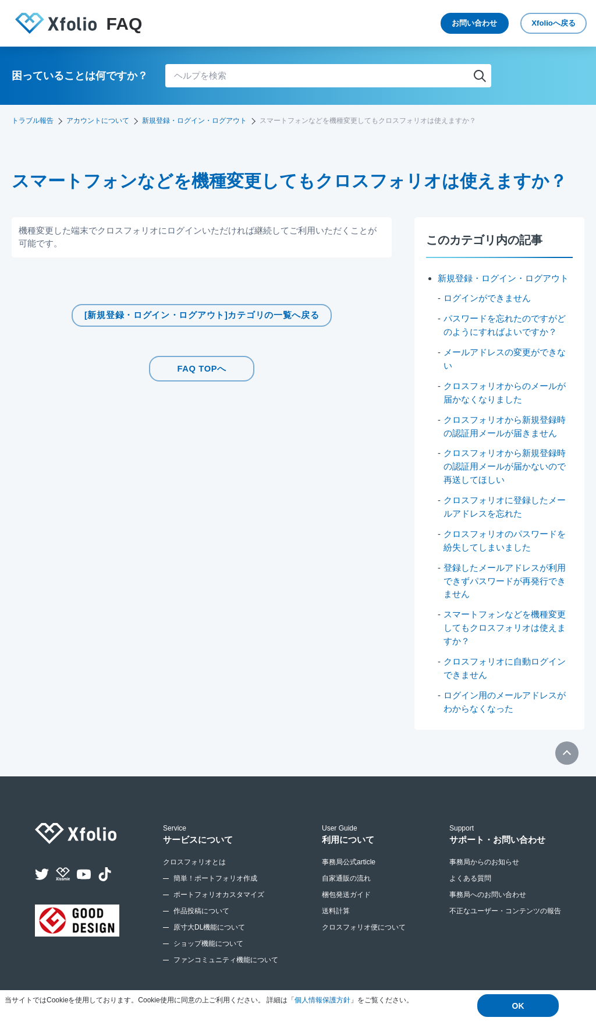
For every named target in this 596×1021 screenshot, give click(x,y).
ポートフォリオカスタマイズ (218, 889)
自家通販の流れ (346, 872)
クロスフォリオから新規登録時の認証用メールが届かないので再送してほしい (505, 464)
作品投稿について (201, 905)
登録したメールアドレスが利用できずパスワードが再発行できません (505, 577)
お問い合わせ (433, 23)
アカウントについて (97, 120)
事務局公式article (348, 856)
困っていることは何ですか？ (80, 76)
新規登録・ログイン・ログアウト (194, 120)
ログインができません (487, 298)
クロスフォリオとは (194, 856)
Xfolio (538, 23)
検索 (479, 75)
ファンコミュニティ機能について (225, 954)
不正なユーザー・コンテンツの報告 (505, 905)
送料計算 (336, 905)
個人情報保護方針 (322, 1001)
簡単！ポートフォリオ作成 (215, 872)
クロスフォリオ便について (364, 921)
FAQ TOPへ (202, 367)
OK (518, 1006)
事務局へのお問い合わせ (487, 889)
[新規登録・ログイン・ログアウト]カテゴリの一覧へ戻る (202, 315)
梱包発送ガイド (346, 889)
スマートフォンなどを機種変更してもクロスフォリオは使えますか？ (505, 623)
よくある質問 (470, 872)
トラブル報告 (33, 120)
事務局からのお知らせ (484, 856)
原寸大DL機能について (209, 921)
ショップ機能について (208, 938)
